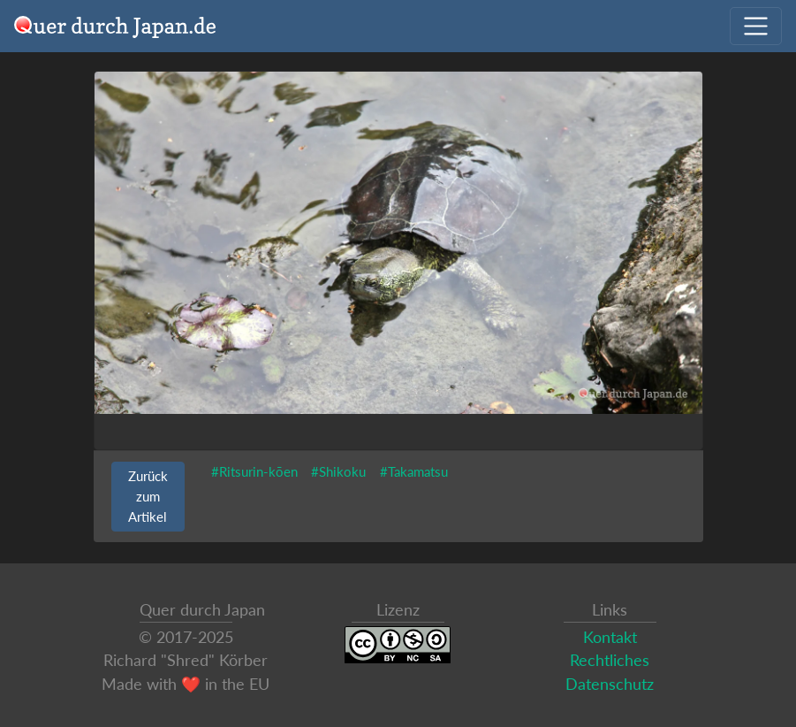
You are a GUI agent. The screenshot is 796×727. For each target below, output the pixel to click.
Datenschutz (609, 684)
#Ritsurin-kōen (254, 471)
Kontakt (610, 637)
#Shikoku (338, 471)
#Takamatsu (414, 471)
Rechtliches (609, 660)
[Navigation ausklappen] (756, 26)
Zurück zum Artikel (148, 496)
